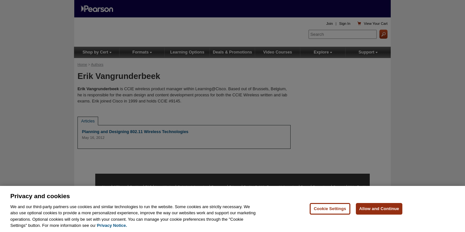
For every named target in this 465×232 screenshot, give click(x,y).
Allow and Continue (379, 209)
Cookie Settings (330, 209)
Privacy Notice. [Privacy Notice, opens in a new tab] (112, 225)
